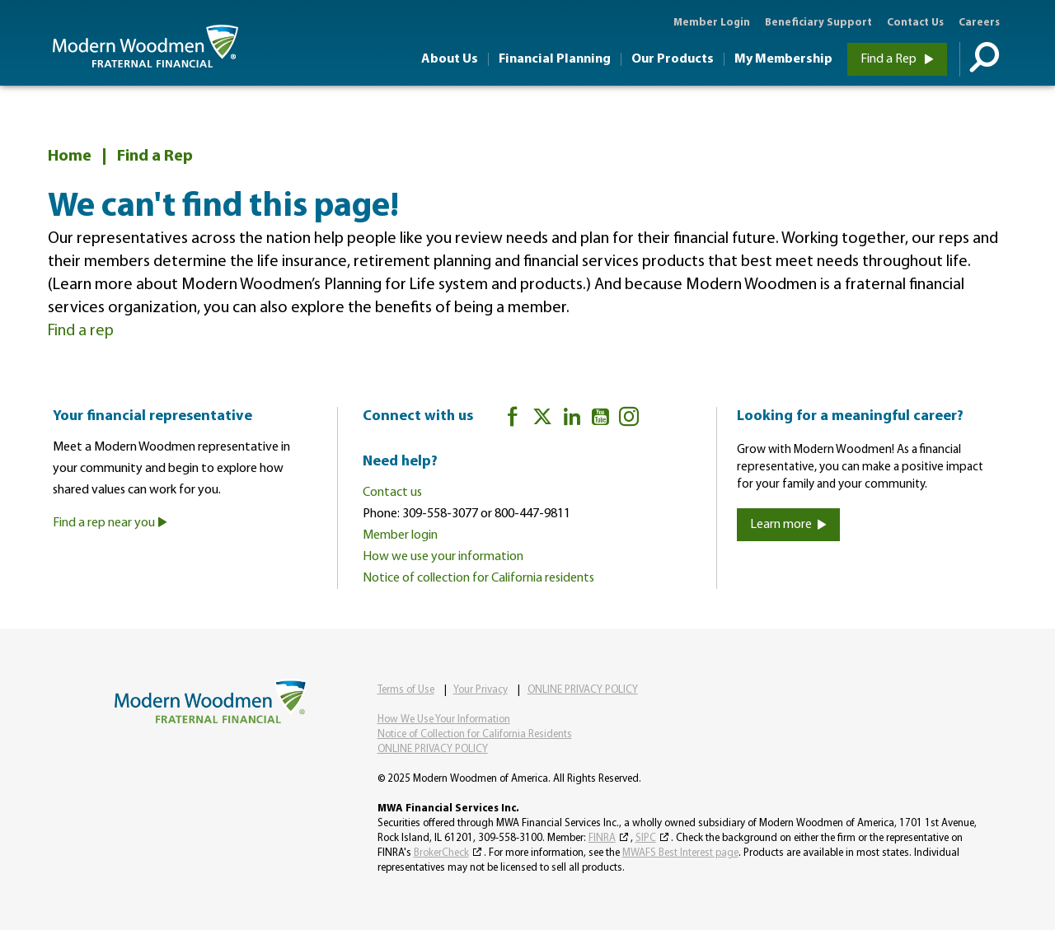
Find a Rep (897, 59)
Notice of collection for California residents (478, 578)
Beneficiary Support (818, 22)
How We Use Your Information (443, 719)
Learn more (788, 524)
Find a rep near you (110, 523)
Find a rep (81, 331)
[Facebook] (513, 419)
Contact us (392, 492)
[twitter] (542, 419)
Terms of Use (405, 690)
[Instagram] (629, 419)
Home (69, 156)
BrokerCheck (441, 853)
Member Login (711, 22)
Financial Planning (555, 59)
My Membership (783, 59)
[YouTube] (600, 419)
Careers (979, 22)
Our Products (672, 59)
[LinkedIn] (572, 419)
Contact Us (915, 22)
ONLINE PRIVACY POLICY (583, 690)
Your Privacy (480, 690)
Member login (400, 535)
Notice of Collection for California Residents (474, 734)
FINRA (602, 838)
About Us (449, 59)
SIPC (645, 838)
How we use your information (443, 556)
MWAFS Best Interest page (680, 853)
